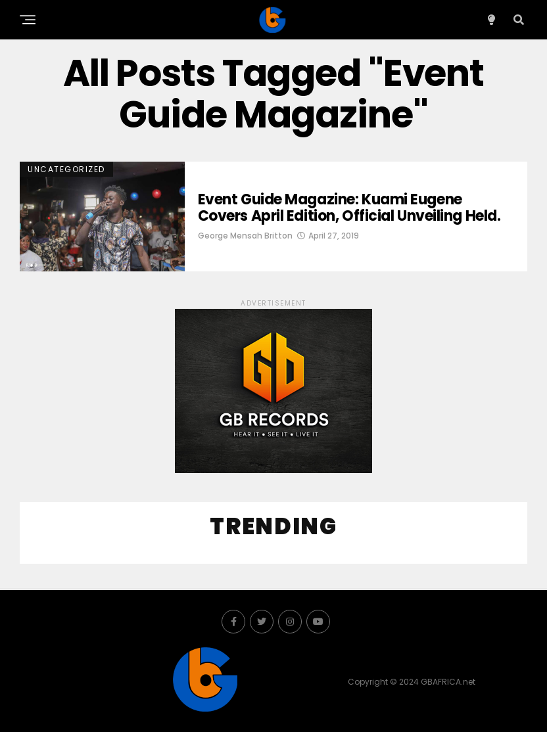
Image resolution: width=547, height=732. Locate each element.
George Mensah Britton (245, 235)
